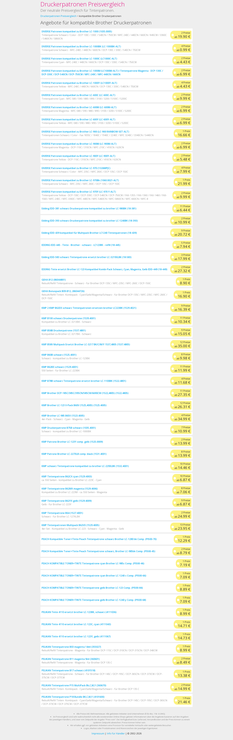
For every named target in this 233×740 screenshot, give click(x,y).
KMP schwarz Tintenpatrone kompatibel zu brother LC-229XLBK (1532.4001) (85, 466)
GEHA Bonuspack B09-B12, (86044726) (63, 291)
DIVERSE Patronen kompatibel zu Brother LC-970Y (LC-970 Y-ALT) (79, 191)
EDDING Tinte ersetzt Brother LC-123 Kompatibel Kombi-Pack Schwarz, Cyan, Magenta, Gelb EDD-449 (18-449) (104, 269)
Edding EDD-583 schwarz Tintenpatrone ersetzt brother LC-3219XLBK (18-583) (87, 257)
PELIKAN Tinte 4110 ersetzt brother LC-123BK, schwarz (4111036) (79, 612)
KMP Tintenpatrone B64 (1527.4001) (62, 513)
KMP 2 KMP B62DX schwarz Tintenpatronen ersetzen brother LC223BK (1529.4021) (89, 308)
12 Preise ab (182, 344)
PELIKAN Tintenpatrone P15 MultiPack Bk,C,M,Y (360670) (74, 685)
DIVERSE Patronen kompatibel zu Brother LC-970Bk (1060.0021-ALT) (80, 180)
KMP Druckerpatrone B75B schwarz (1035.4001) (69, 427)
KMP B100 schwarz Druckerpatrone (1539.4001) (69, 318)
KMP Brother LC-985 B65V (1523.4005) (63, 415)
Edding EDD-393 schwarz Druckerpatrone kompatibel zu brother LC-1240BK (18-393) (90, 220)
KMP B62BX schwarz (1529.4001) (60, 367)
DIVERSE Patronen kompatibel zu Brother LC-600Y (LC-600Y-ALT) (78, 119)
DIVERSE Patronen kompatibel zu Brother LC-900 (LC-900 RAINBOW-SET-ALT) (85, 131)
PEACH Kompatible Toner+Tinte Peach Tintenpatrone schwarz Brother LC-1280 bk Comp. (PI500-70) (99, 539)
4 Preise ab (183, 48)
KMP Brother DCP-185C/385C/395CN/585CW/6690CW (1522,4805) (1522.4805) (85, 393)
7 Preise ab (182, 429)
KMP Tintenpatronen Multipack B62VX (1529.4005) (70, 525)
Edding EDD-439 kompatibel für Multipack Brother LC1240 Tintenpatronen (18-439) (89, 232)
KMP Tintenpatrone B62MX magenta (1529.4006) (70, 488)
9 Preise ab (182, 233)
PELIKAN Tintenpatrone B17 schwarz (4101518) (68, 670)
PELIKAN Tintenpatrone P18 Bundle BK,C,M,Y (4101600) (73, 696)
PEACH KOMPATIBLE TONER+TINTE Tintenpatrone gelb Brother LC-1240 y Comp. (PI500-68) (94, 600)
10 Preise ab (182, 466)
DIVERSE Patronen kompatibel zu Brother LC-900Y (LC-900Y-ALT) (78, 156)
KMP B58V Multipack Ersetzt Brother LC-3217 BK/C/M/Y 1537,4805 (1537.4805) (86, 344)
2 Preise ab (182, 35)
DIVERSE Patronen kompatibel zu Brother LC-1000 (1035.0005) (77, 31)
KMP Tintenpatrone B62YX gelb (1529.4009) (67, 500)
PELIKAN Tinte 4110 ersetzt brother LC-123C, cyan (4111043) (76, 624)
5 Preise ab (183, 245)
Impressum (98, 733)
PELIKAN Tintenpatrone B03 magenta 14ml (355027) (71, 646)
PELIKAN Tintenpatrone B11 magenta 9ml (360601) (71, 659)
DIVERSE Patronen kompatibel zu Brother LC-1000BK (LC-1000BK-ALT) (81, 46)
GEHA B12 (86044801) (54, 279)
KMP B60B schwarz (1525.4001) (59, 354)
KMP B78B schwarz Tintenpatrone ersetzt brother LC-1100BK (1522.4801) (84, 381)
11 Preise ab (183, 208)
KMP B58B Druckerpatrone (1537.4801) (64, 330)
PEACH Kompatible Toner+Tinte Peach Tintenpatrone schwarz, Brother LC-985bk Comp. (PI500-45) (98, 551)
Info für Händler (116, 733)
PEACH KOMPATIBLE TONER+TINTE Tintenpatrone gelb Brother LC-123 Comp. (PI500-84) (92, 587)
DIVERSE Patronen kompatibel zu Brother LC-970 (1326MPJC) (76, 168)
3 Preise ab (182, 257)
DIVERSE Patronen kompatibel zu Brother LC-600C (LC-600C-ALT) (78, 95)
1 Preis (184, 133)
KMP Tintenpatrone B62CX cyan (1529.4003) (67, 476)
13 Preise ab (182, 527)
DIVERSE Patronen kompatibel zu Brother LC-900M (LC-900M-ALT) (79, 143)
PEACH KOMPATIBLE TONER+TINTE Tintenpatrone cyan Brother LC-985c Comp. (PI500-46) (93, 563)
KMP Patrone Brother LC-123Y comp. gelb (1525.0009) (72, 441)
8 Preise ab (183, 356)
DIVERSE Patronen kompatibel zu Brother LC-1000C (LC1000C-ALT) (79, 58)
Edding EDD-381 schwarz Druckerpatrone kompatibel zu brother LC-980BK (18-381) (89, 208)
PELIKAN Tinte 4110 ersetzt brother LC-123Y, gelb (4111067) (76, 636)
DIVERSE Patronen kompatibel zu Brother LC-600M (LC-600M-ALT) (79, 107)
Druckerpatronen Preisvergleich (82, 4)
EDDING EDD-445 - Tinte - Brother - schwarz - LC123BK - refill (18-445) (81, 245)
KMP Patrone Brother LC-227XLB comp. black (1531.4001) (74, 454)
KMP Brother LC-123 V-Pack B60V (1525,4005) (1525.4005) (74, 405)
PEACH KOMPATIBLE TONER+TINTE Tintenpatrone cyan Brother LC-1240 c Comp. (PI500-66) (94, 575)
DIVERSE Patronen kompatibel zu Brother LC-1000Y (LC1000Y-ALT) (79, 83)
